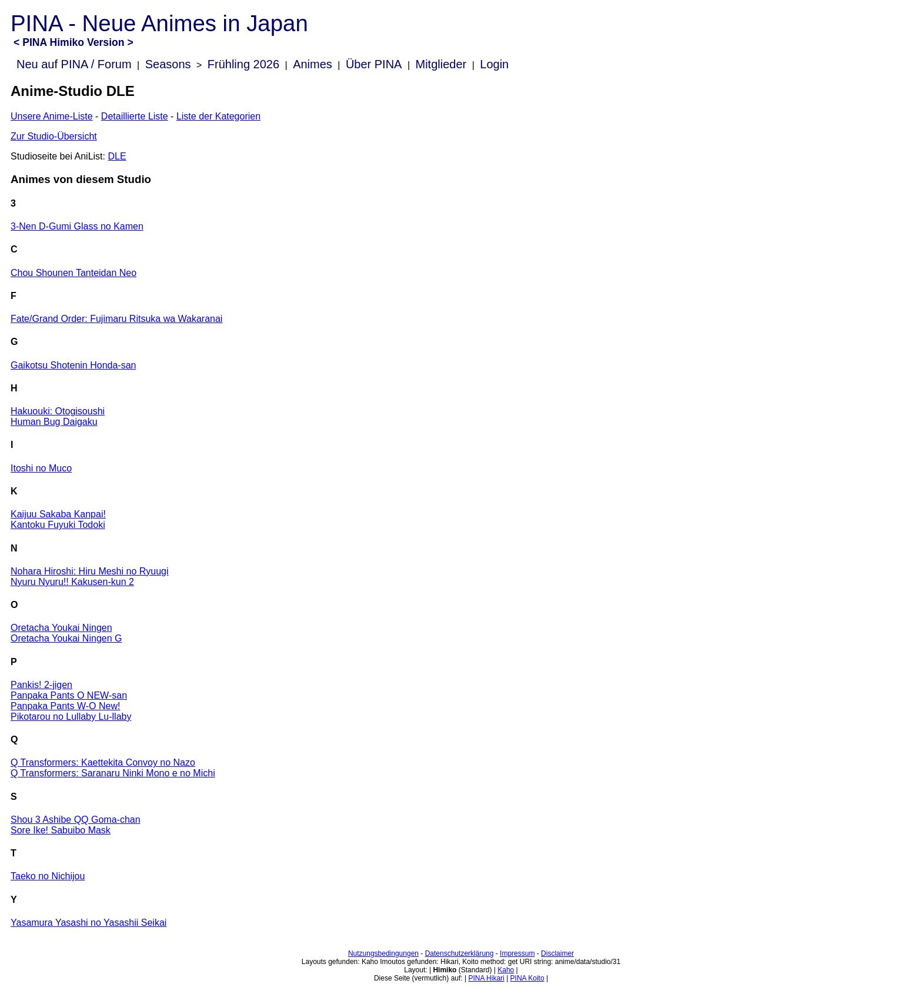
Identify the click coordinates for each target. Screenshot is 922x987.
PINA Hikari (486, 978)
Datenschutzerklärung (459, 953)
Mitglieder (441, 64)
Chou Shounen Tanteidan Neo (73, 273)
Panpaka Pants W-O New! (65, 706)
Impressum (517, 953)
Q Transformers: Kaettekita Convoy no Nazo (103, 762)
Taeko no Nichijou (48, 876)
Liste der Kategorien (218, 116)
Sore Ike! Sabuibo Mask (61, 830)
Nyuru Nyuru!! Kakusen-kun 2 (72, 582)
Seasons (168, 64)
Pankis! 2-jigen (41, 685)
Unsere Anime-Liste (52, 116)
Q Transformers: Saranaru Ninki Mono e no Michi (113, 773)
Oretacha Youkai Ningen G (66, 638)
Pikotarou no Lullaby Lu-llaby (71, 717)
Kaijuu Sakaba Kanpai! (58, 514)
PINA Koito (527, 978)
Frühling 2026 (243, 64)
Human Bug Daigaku (54, 422)
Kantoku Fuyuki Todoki (58, 525)
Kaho (505, 970)
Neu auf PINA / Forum (74, 64)
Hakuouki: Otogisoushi (58, 411)
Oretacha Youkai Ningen (61, 628)
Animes (312, 64)
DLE (117, 156)
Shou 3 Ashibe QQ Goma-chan (76, 820)
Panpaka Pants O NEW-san (69, 695)
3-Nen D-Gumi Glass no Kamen (77, 226)
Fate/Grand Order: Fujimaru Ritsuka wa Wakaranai (116, 319)
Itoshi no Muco (41, 468)
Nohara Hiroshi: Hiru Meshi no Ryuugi (90, 571)
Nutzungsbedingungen (383, 953)
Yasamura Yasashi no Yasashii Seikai (88, 923)
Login (494, 64)
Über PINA (374, 64)
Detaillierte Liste (134, 116)
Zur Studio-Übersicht (54, 136)
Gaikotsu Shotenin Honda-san (73, 365)
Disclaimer (557, 953)
